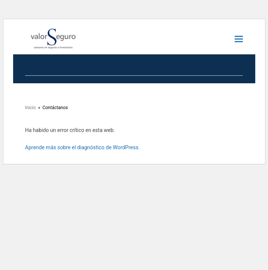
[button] (239, 39)
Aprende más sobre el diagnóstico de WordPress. (82, 147)
